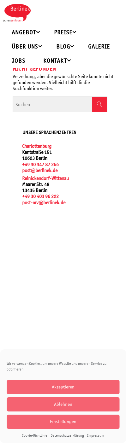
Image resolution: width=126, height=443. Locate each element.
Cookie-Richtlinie (34, 435)
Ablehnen (63, 404)
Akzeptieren (63, 386)
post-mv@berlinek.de (43, 203)
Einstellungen (63, 421)
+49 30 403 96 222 (40, 196)
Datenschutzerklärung (67, 435)
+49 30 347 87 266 (40, 164)
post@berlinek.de (39, 170)
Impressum (95, 435)
